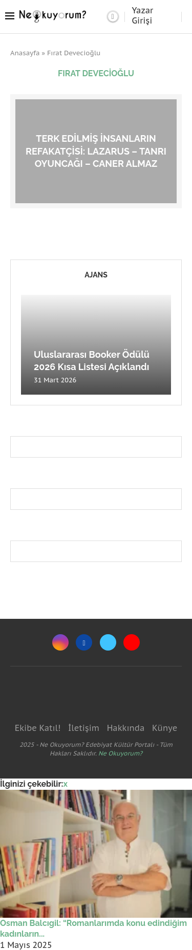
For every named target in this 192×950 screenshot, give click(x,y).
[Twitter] (108, 642)
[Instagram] (60, 642)
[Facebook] (84, 642)
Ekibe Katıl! (37, 728)
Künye (164, 728)
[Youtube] (131, 642)
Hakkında (126, 728)
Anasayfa (25, 53)
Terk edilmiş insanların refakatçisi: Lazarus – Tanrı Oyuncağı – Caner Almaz (96, 151)
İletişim (83, 728)
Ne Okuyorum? (120, 753)
